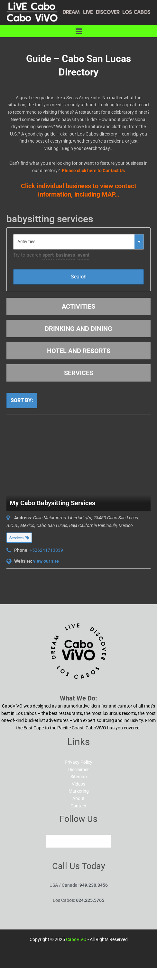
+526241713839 (46, 550)
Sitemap (78, 776)
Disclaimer (78, 769)
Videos (78, 784)
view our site (46, 561)
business (65, 255)
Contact (78, 805)
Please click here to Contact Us (93, 170)
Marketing (79, 791)
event (83, 255)
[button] (78, 31)
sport (48, 255)
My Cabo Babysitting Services (52, 503)
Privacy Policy (78, 762)
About (78, 798)
